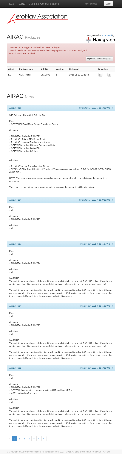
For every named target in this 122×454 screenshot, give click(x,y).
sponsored (107, 35)
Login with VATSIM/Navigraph (99, 59)
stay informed (92, 4)
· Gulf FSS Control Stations (40, 3)
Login (108, 4)
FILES (10, 3)
